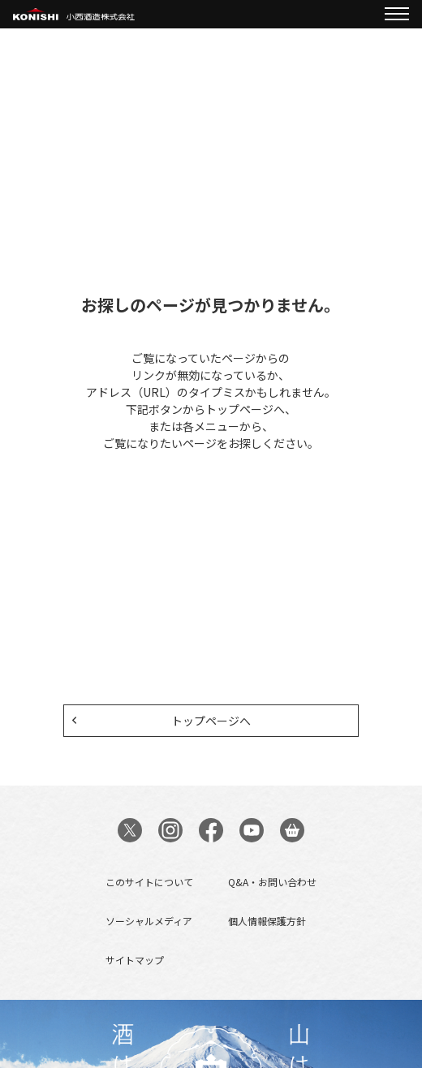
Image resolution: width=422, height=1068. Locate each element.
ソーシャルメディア (149, 921)
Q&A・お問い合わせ (272, 882)
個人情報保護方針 (267, 921)
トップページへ (211, 721)
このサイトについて (149, 882)
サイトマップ (135, 960)
